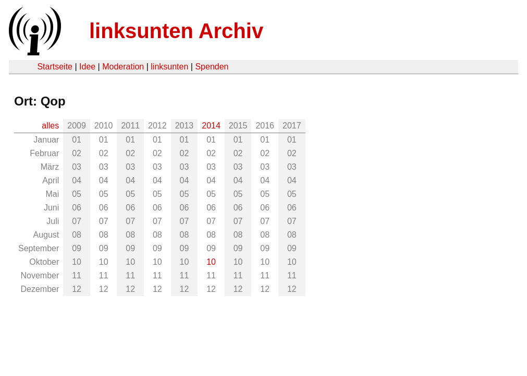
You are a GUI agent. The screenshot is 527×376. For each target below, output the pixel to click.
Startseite (54, 66)
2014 (211, 125)
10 (211, 261)
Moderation (123, 66)
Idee (87, 66)
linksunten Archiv (176, 30)
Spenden (211, 66)
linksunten (169, 66)
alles (50, 125)
